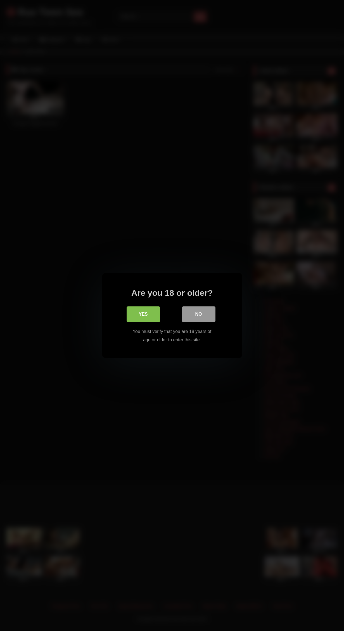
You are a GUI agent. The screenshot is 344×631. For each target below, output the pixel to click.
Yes (143, 314)
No (198, 314)
